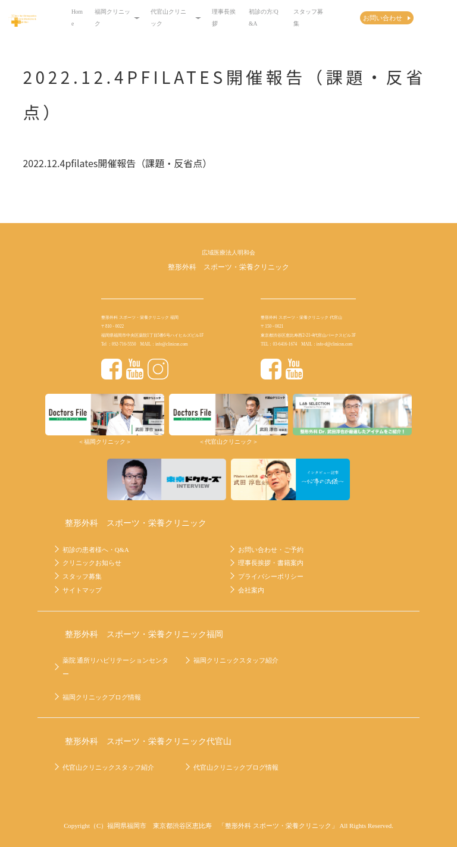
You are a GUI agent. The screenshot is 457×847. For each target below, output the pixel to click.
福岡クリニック (117, 17)
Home (77, 17)
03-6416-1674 (285, 344)
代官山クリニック (176, 17)
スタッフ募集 (308, 17)
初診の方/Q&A (263, 17)
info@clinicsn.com (171, 344)
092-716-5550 (124, 344)
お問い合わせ (382, 17)
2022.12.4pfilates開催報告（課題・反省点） (117, 163)
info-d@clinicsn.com (335, 344)
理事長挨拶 (224, 17)
